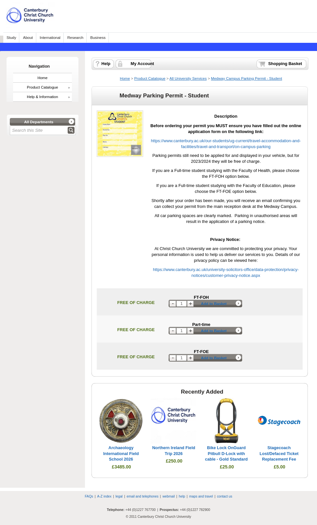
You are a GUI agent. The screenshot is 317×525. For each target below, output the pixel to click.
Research (75, 38)
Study (11, 38)
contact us (224, 496)
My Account (142, 63)
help (182, 496)
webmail (168, 496)
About (28, 38)
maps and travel (201, 496)
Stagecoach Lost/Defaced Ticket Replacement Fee (278, 454)
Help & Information (42, 97)
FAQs (89, 496)
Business (98, 38)
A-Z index (104, 496)
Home (43, 78)
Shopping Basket (285, 63)
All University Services (188, 78)
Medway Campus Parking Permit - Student (246, 78)
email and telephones (142, 496)
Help (105, 63)
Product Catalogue (42, 87)
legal (119, 496)
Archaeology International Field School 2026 (121, 454)
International (50, 38)
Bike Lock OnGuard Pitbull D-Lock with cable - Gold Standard (226, 454)
